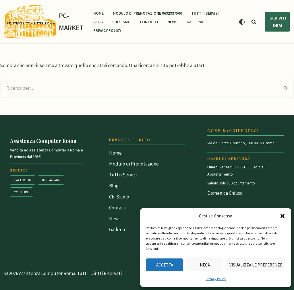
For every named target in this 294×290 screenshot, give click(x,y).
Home (98, 13)
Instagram (51, 180)
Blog (98, 22)
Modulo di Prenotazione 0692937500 (147, 13)
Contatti (149, 22)
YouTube (21, 192)
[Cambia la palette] (242, 22)
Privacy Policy (216, 279)
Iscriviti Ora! (277, 21)
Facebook (22, 180)
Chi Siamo (121, 22)
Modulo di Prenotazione (134, 164)
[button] (282, 216)
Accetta (164, 265)
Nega (205, 265)
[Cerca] (253, 21)
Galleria (195, 22)
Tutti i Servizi (205, 13)
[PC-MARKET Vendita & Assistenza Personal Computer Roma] (44, 21)
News (172, 22)
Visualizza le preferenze (255, 265)
